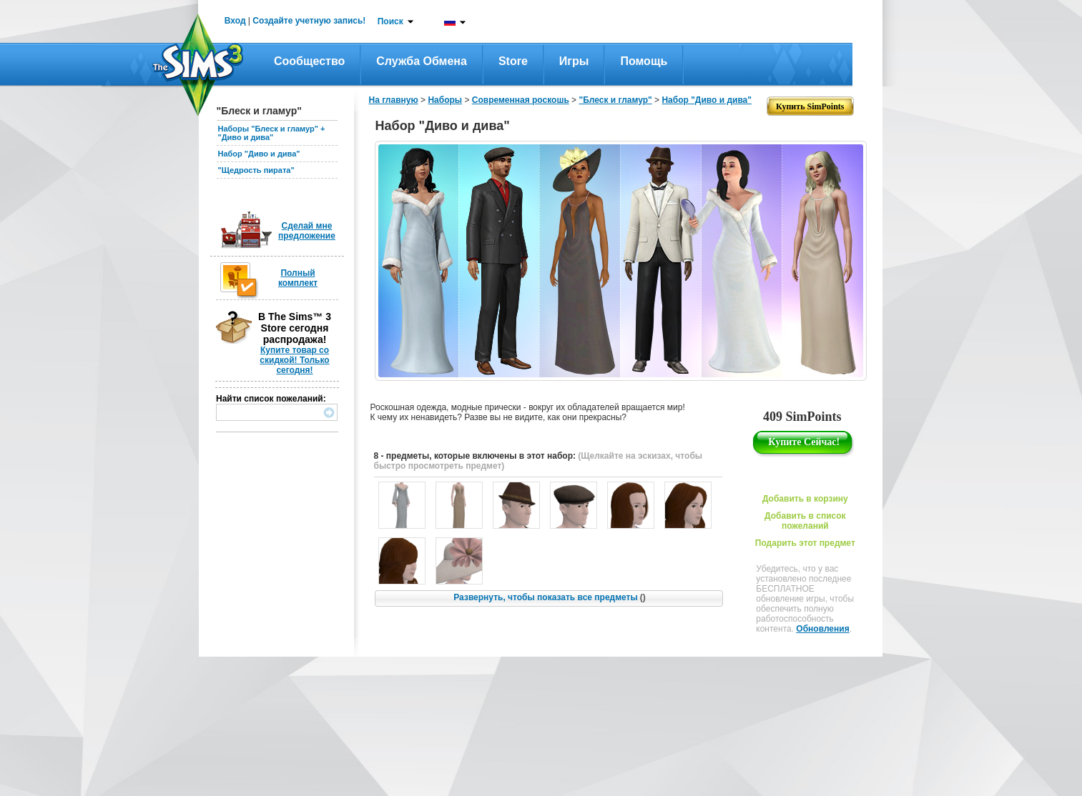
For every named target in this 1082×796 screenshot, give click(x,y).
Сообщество (309, 61)
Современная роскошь (520, 100)
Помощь (643, 61)
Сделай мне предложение (306, 231)
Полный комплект (298, 278)
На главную (393, 100)
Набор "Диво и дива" (259, 153)
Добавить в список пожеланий (804, 521)
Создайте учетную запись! (308, 21)
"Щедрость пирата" (256, 170)
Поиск (390, 21)
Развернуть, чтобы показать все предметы (549, 597)
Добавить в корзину (805, 499)
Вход (235, 21)
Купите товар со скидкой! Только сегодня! (294, 360)
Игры (574, 61)
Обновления (822, 629)
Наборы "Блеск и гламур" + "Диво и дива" (271, 132)
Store (513, 61)
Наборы (445, 100)
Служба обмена (421, 61)
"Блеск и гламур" (615, 100)
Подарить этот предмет (805, 543)
